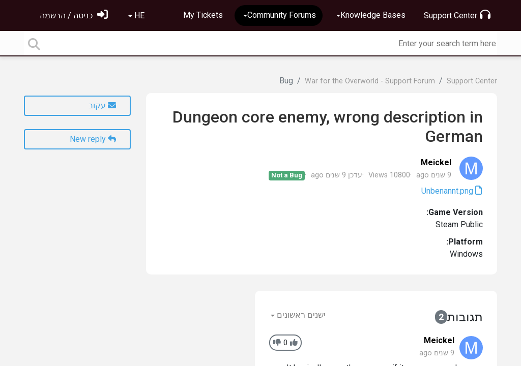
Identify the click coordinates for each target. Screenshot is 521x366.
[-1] (277, 343)
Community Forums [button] (281, 15)
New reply (93, 139)
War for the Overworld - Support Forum (370, 81)
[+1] (294, 343)
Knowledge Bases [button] (373, 15)
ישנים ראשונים (300, 315)
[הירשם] (74, 15)
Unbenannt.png (448, 191)
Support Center (457, 14)
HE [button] (138, 15)
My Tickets (203, 15)
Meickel (436, 162)
